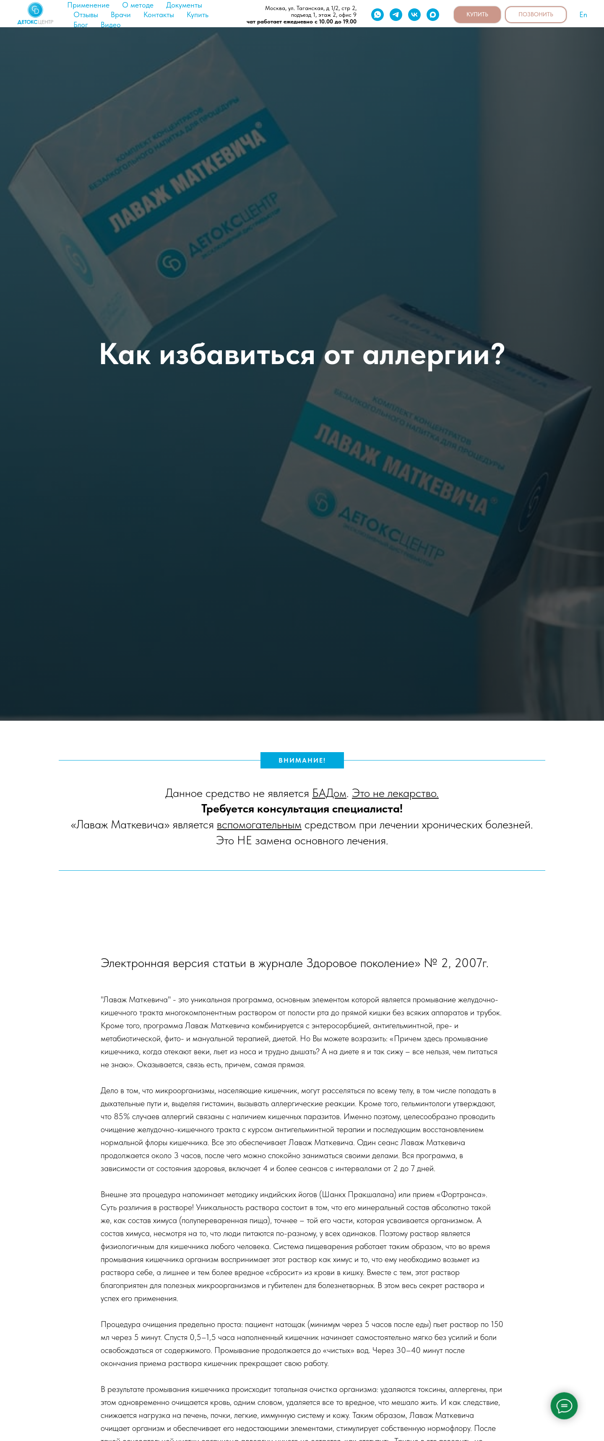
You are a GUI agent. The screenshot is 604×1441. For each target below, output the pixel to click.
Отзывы (85, 14)
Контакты (158, 14)
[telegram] (396, 14)
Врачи (121, 14)
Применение (88, 4)
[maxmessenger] (433, 14)
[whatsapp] (377, 14)
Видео (111, 24)
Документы (184, 4)
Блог (80, 24)
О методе (138, 4)
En (583, 14)
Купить (197, 14)
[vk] (414, 14)
